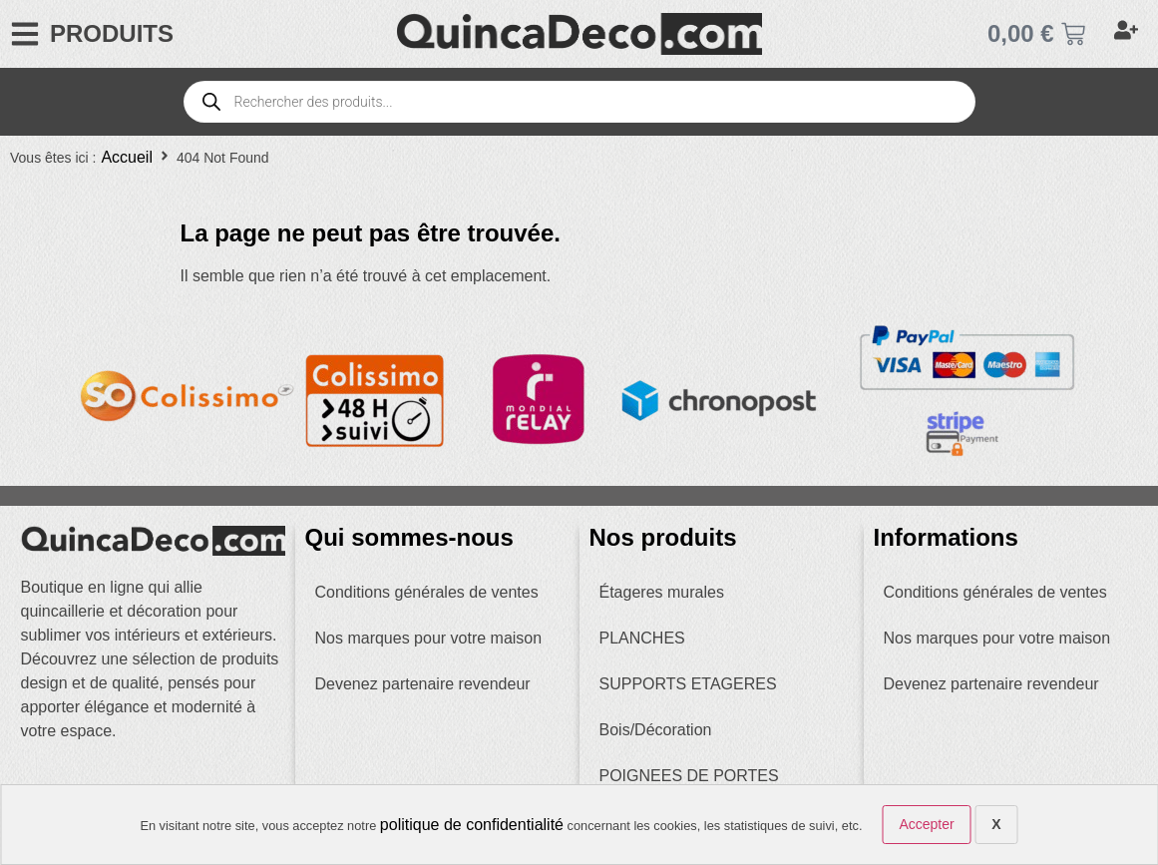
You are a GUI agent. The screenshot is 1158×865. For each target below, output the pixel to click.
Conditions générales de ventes (427, 592)
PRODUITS (112, 33)
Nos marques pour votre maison (429, 638)
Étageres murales (661, 592)
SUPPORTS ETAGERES (688, 683)
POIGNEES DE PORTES (689, 775)
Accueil (127, 157)
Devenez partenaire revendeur (423, 683)
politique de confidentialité (472, 824)
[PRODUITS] (25, 34)
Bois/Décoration (655, 729)
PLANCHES (642, 638)
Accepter (926, 824)
